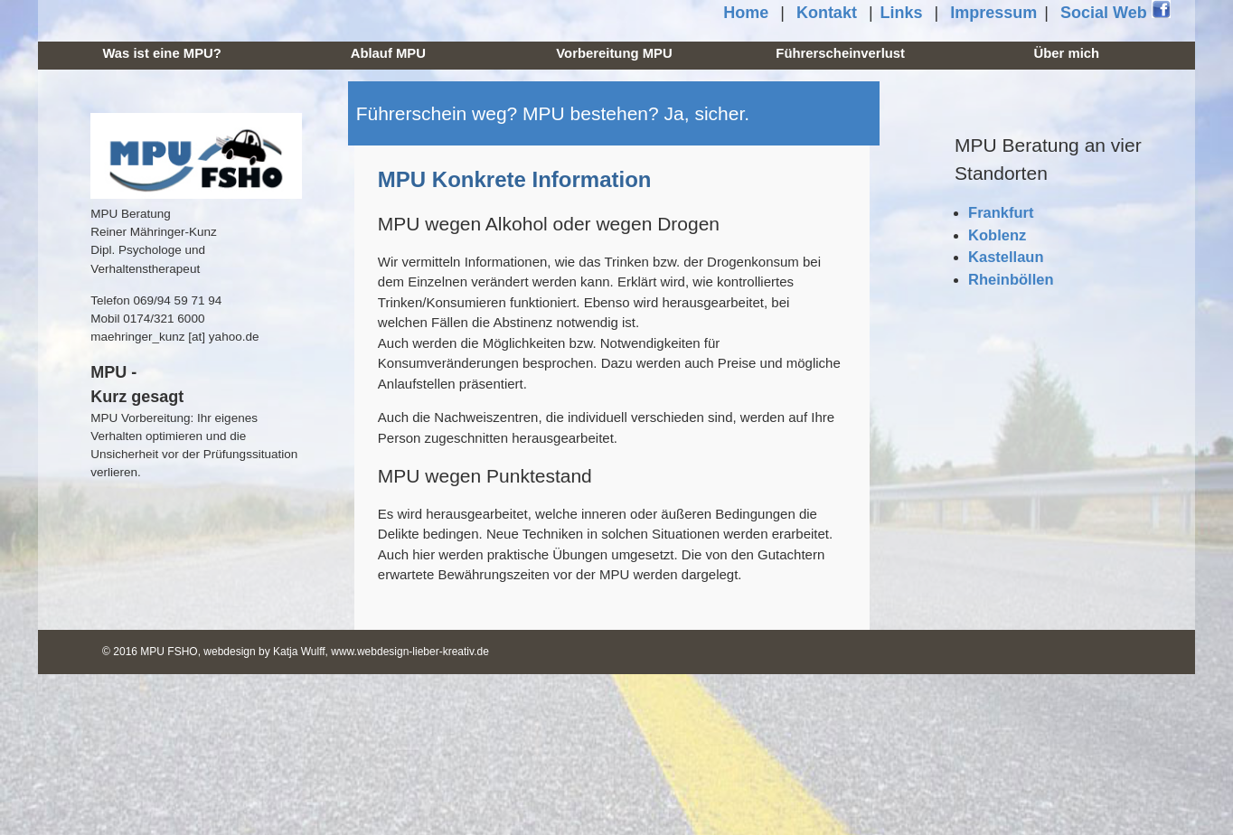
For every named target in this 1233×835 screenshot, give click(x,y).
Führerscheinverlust (840, 53)
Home (745, 13)
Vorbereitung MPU (614, 53)
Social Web (1115, 11)
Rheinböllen (1010, 279)
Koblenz (997, 235)
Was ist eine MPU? (161, 53)
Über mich (1067, 53)
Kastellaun (1005, 257)
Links (901, 13)
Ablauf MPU (388, 53)
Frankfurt (1000, 212)
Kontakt (826, 13)
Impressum (993, 13)
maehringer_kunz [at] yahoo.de (174, 336)
